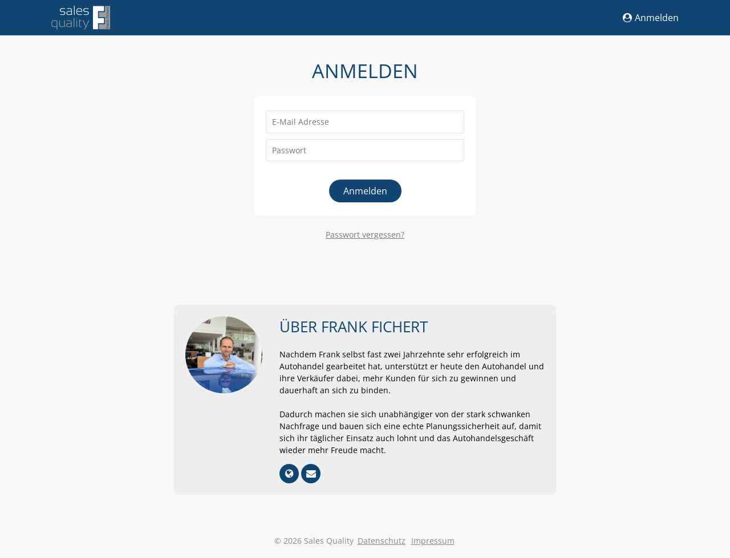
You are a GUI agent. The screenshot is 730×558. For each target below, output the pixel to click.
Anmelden (651, 17)
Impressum (433, 540)
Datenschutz (381, 540)
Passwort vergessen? (365, 234)
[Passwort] (365, 150)
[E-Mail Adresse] (365, 122)
